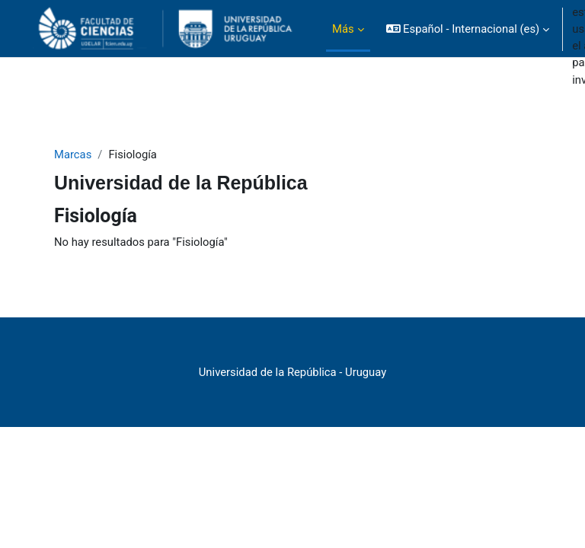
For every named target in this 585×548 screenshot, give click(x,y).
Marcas (72, 154)
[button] (468, 29)
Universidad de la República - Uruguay (292, 372)
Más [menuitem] (343, 29)
